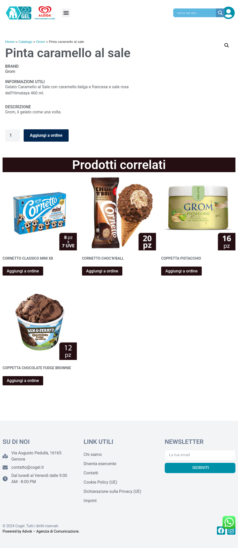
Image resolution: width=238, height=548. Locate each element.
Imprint (90, 500)
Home (9, 42)
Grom (40, 42)
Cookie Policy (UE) (100, 482)
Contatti (91, 473)
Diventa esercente (100, 463)
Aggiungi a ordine (46, 135)
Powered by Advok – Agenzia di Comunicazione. (41, 531)
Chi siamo (93, 454)
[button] (66, 13)
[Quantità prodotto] (12, 135)
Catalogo (25, 42)
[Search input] (196, 12)
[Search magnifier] (220, 12)
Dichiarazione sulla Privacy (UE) (112, 491)
